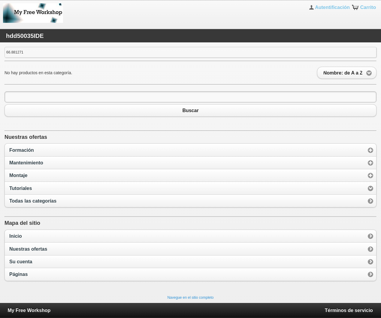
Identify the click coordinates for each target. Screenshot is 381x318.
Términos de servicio (349, 310)
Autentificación (332, 7)
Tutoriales (20, 188)
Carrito (368, 7)
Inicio (15, 236)
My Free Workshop (29, 310)
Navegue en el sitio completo (190, 297)
